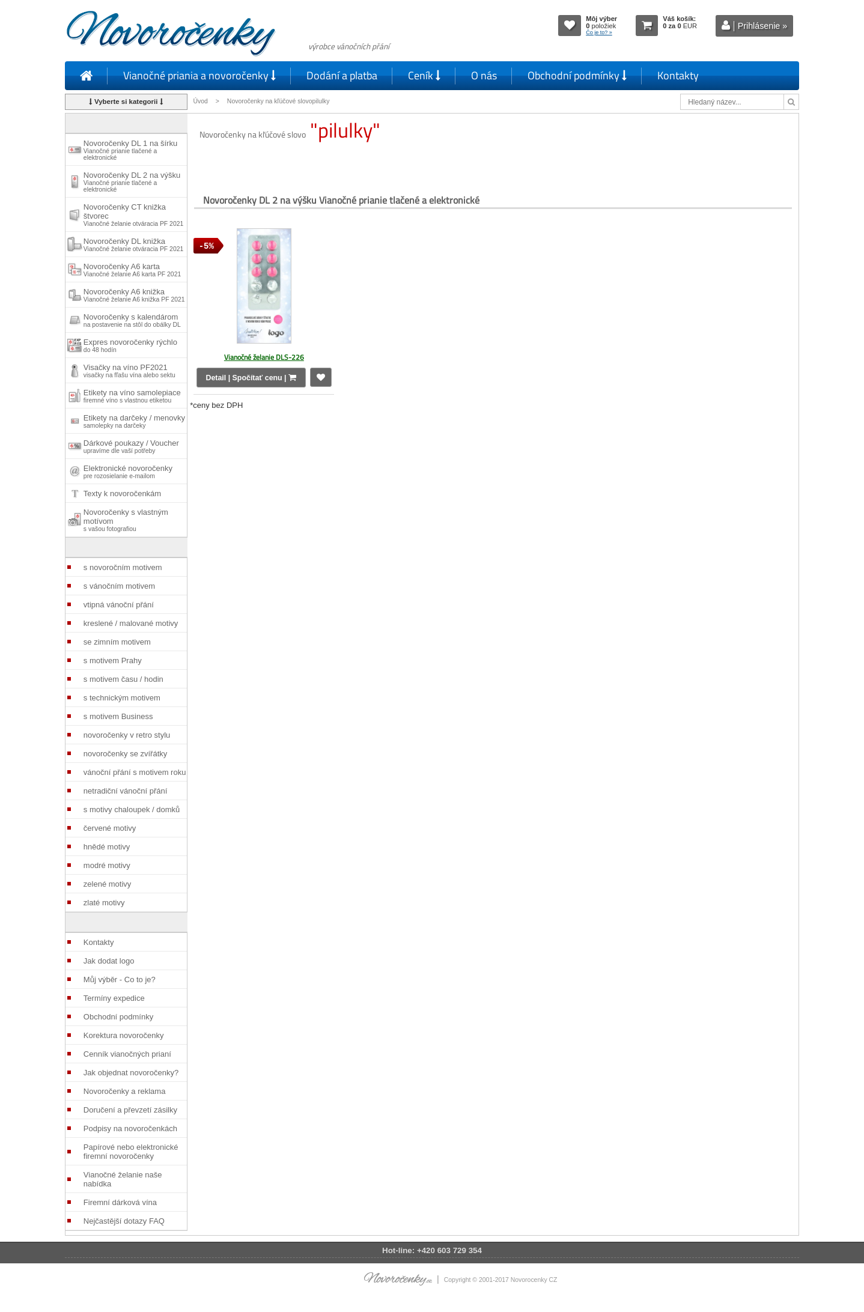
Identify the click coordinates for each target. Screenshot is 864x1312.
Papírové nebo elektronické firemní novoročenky (131, 1152)
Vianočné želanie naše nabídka (123, 1179)
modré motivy (107, 865)
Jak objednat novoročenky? (131, 1072)
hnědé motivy (107, 846)
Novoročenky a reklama (125, 1091)
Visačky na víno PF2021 (129, 370)
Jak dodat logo (109, 960)
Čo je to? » (599, 32)
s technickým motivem (122, 697)
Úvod (200, 101)
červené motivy (110, 828)
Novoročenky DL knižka (133, 244)
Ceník (424, 75)
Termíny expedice (114, 998)
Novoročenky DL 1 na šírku (130, 150)
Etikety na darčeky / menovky (134, 421)
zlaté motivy (104, 902)
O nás (484, 75)
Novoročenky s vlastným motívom (126, 520)
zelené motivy (107, 883)
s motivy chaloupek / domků (132, 809)
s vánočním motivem (119, 586)
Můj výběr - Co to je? (120, 979)
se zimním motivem (117, 641)
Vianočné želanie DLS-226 (264, 357)
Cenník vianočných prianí (127, 1053)
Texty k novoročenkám (122, 493)
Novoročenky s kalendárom (132, 320)
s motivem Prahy (113, 660)
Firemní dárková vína (120, 1202)
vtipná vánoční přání (119, 604)
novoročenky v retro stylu (127, 735)
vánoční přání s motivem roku (135, 772)
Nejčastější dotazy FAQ (124, 1220)
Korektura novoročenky (124, 1035)
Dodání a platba (341, 75)
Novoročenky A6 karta (132, 270)
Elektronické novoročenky (128, 471)
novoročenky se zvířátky (125, 753)
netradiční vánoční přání (125, 790)
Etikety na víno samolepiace (132, 396)
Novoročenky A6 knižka (134, 295)
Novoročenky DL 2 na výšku (132, 182)
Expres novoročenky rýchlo (130, 345)
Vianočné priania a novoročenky (199, 75)
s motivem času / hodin (123, 679)
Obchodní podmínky (577, 75)
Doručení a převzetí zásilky (130, 1109)
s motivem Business (118, 716)
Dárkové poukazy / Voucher (131, 446)
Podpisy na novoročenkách (130, 1128)
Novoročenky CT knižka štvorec (133, 214)
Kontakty (678, 75)
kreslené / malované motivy (131, 623)
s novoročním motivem (123, 567)
